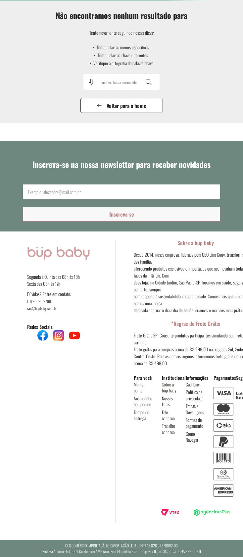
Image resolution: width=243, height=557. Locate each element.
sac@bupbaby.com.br (42, 308)
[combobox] (121, 81)
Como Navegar (192, 436)
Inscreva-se (121, 214)
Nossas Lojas (167, 401)
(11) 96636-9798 (39, 301)
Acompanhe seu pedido (143, 401)
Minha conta (138, 387)
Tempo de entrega (141, 415)
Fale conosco (168, 415)
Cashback (193, 384)
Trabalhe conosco (168, 428)
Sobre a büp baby (169, 387)
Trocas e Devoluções (195, 408)
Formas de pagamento (194, 422)
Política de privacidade (195, 394)
